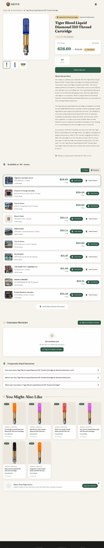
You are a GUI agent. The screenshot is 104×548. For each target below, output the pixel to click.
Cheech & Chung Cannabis (25, 192)
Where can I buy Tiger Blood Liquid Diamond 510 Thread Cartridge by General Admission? (52, 383)
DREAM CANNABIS (21, 284)
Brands (5, 10)
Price (85, 170)
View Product (91, 181)
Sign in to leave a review (89, 328)
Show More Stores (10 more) (52, 312)
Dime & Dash (19, 218)
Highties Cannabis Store (24, 178)
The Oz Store (20, 205)
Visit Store (76, 181)
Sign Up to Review (90, 491)
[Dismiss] (98, 488)
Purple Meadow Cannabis (24, 297)
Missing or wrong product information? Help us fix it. (73, 156)
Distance (95, 170)
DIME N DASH (19, 231)
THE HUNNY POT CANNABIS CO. (26, 271)
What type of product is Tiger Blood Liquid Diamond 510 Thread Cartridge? (52, 391)
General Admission (17, 10)
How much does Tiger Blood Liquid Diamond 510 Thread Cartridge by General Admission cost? (52, 376)
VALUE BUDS (19, 258)
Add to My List (78, 70)
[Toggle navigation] (96, 4)
